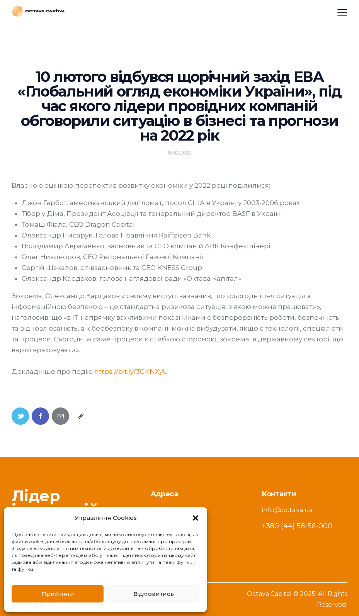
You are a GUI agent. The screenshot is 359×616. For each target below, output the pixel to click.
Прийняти (57, 593)
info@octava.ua (287, 510)
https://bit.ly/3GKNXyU (131, 371)
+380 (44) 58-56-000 (297, 526)
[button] (195, 518)
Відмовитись (153, 593)
